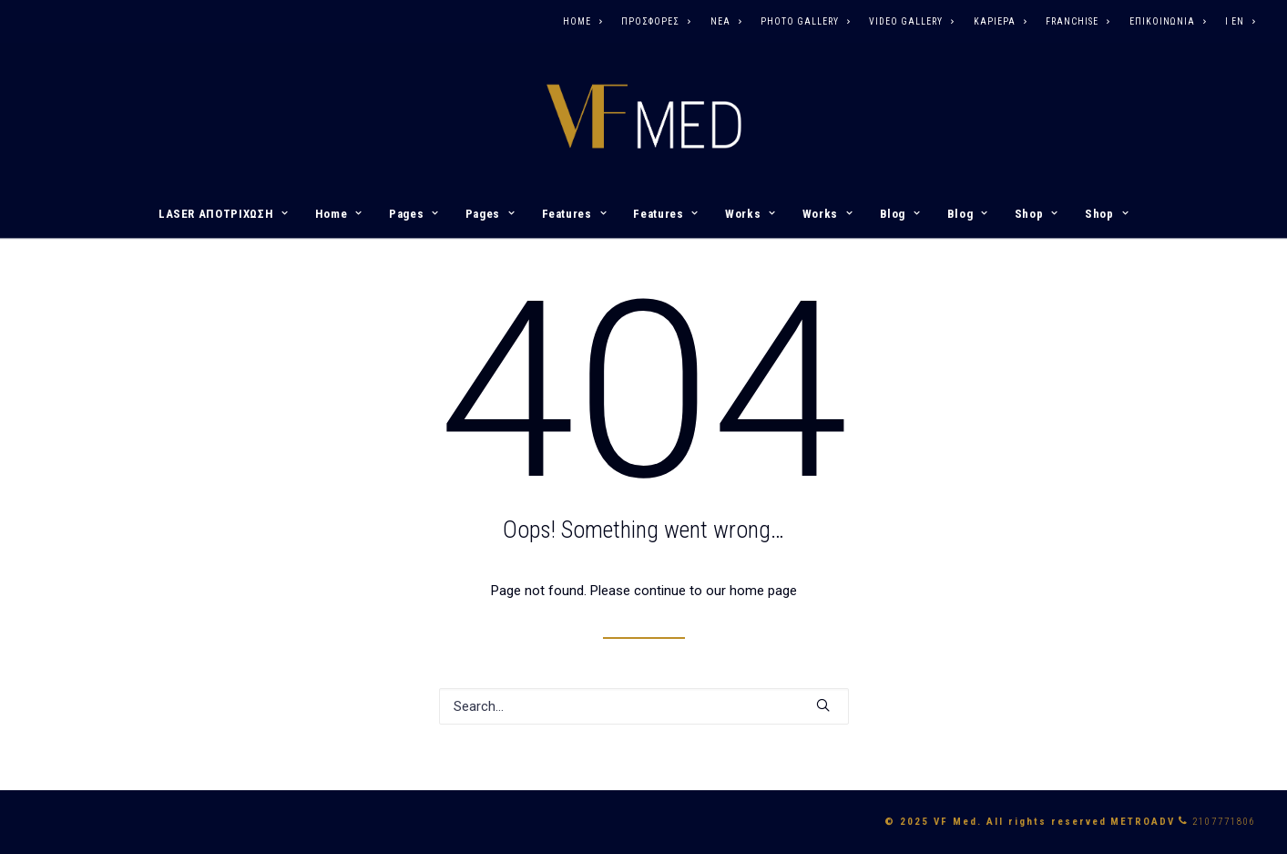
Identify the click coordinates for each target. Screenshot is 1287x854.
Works (750, 214)
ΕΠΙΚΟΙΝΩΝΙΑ (1167, 21)
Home (339, 214)
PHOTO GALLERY (805, 21)
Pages (414, 214)
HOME (582, 21)
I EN (1240, 21)
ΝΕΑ (725, 21)
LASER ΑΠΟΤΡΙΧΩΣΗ (223, 214)
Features (575, 214)
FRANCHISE (1077, 21)
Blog (900, 214)
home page (763, 590)
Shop (1036, 214)
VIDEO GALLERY (911, 21)
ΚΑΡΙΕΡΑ (1000, 21)
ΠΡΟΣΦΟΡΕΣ (655, 21)
